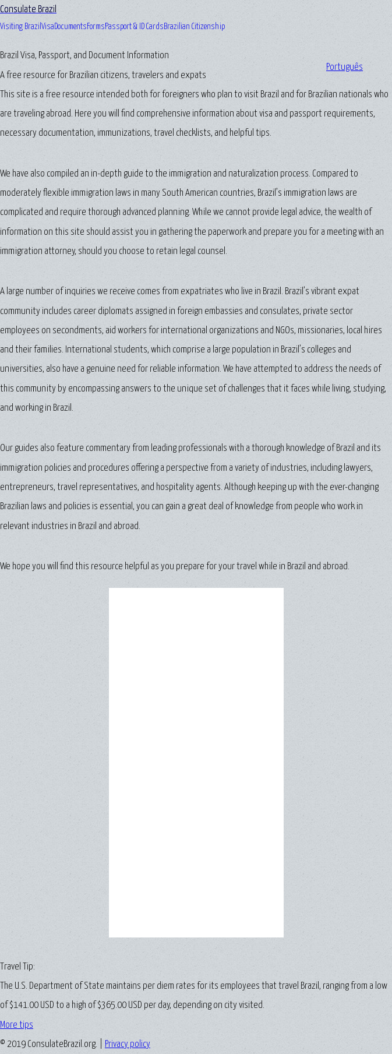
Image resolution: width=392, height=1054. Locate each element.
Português (344, 67)
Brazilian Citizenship (194, 27)
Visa (47, 27)
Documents (70, 27)
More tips (16, 1025)
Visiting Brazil (20, 27)
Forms (96, 27)
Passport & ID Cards (134, 27)
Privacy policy (127, 1044)
